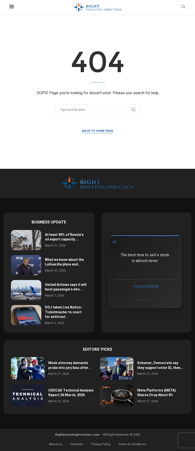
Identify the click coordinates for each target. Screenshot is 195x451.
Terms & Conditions (132, 444)
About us (55, 444)
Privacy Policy (100, 444)
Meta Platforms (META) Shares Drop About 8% (156, 393)
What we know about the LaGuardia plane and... (64, 262)
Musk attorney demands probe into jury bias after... (69, 365)
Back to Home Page (97, 131)
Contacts (76, 444)
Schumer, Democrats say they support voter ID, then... (160, 365)
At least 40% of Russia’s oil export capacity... (64, 237)
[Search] (183, 7)
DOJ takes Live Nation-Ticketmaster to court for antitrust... (63, 312)
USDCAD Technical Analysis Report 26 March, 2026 (70, 393)
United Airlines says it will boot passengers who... (65, 287)
